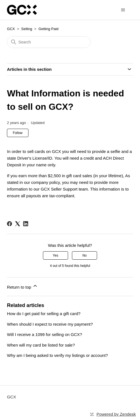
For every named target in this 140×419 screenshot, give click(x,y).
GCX (11, 29)
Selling (26, 29)
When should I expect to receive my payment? (50, 324)
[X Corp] (17, 223)
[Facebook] (9, 223)
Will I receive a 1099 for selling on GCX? (44, 334)
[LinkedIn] (25, 223)
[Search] (48, 42)
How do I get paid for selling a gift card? (43, 313)
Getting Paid (48, 29)
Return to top (22, 286)
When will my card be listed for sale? (41, 345)
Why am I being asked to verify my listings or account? (57, 355)
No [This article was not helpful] (84, 255)
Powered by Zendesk (116, 414)
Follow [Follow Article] (18, 133)
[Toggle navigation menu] (123, 10)
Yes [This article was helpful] (55, 255)
